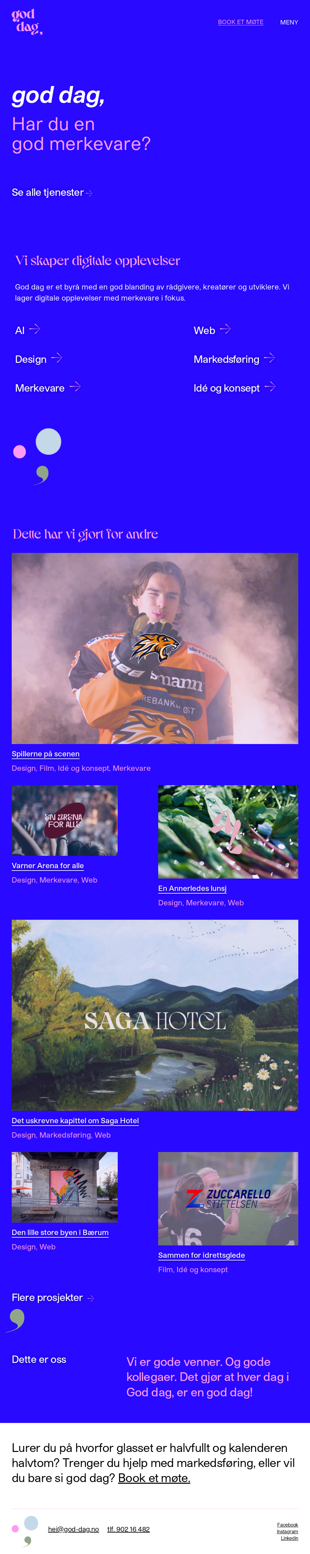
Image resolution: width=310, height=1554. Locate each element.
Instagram (287, 1531)
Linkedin (289, 1538)
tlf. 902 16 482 (128, 1529)
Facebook (287, 1525)
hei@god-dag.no (73, 1529)
